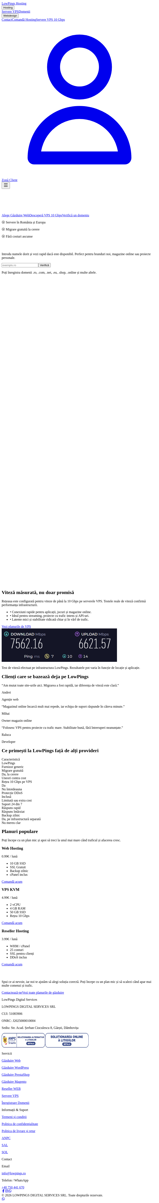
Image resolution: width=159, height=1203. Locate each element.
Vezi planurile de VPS (16, 626)
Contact (7, 19)
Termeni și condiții (14, 1117)
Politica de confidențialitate (20, 1124)
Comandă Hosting (24, 19)
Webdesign (10, 15)
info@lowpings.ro (14, 1173)
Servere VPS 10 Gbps (50, 19)
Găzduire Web (11, 1060)
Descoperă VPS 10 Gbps (45, 215)
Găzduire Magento (14, 1081)
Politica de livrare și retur (18, 1131)
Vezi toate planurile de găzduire (43, 992)
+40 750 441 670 (13, 1187)
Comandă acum (12, 881)
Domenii (24, 11)
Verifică (44, 265)
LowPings (14, 3)
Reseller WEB (11, 1088)
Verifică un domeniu (75, 215)
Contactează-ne (12, 992)
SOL (5, 1152)
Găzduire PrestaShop (16, 1074)
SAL (5, 1145)
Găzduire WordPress (15, 1067)
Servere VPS (10, 11)
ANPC (6, 1138)
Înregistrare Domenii (15, 1103)
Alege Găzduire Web (15, 215)
